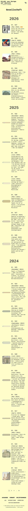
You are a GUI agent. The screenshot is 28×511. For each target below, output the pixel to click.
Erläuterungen (21, 498)
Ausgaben (5, 498)
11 (19, 490)
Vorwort (12, 498)
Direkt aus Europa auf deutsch (8, 3)
